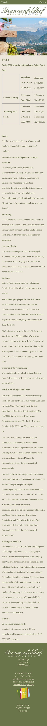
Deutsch (42, 2)
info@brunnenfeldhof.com (23, 679)
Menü (4, 2)
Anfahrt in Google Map (23, 685)
